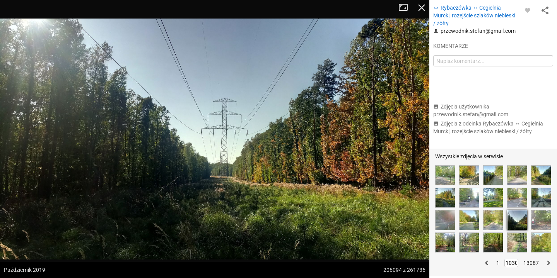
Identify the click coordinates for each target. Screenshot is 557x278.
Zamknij (421, 7)
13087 (531, 263)
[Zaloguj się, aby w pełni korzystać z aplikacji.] (527, 10)
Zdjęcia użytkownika (470, 110)
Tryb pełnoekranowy (406, 7)
